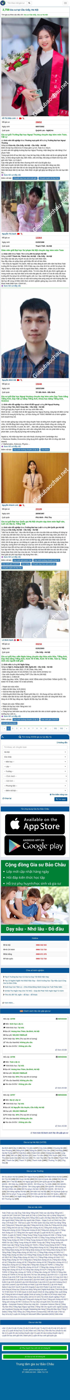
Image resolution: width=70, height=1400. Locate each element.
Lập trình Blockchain (30, 1282)
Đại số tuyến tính (43, 1302)
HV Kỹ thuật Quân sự (59, 1192)
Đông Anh (20, 1150)
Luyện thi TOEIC (15, 1235)
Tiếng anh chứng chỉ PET (12, 1302)
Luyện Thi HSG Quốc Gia (35, 1223)
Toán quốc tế (26, 1215)
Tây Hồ (50, 1158)
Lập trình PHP (14, 1277)
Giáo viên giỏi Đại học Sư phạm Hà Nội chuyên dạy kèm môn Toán (32, 250)
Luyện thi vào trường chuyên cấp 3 (49, 1333)
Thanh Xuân (37, 1160)
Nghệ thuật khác (48, 1289)
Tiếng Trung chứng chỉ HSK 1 (44, 1235)
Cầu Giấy (43, 1148)
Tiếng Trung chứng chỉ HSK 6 (37, 1240)
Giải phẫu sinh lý (27, 1297)
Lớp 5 (27, 1328)
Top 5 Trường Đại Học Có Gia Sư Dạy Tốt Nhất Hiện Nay (27, 977)
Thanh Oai (10, 1160)
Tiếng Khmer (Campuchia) (36, 1312)
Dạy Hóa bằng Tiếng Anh (19, 1218)
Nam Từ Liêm (38, 1155)
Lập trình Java (38, 1277)
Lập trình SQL (61, 1277)
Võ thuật (10, 1223)
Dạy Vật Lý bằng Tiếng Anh (53, 1215)
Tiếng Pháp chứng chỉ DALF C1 (25, 1257)
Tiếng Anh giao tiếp (22, 1225)
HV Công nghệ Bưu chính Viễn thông (46, 1196)
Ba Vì (16, 1148)
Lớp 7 (38, 1328)
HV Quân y (55, 1194)
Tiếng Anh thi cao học (15, 1228)
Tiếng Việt (34, 1218)
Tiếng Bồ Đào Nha (53, 1309)
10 (46, 728)
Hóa (40, 1215)
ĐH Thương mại (8, 1199)
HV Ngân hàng (20, 1196)
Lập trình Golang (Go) (57, 1282)
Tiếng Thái (12, 1312)
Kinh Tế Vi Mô (15, 1292)
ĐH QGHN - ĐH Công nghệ (29, 1187)
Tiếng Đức (28, 1260)
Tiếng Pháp (6, 1252)
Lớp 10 (56, 1328)
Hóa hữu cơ (15, 1297)
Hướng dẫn (62, 743)
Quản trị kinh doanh (29, 1292)
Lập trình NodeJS (8, 1280)
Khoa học (16, 1289)
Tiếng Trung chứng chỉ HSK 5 (13, 1240)
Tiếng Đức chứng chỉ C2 (11, 1265)
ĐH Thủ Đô (6, 1179)
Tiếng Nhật (24, 1247)
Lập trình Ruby (26, 1277)
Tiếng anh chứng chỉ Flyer (36, 1299)
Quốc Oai (13, 1158)
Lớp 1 (4, 1328)
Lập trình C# (50, 1277)
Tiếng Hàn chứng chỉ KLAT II (52, 1267)
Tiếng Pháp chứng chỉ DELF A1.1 (25, 1252)
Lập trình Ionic (55, 1287)
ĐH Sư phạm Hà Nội (10, 1177)
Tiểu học (41, 1331)
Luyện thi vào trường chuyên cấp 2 (21, 1333)
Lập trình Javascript (24, 1280)
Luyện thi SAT (7, 1215)
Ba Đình (5, 1148)
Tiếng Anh (10, 1225)
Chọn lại (7, 798)
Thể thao (59, 1289)
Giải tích (17, 1215)
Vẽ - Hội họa (19, 1223)
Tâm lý (61, 1312)
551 (55, 728)
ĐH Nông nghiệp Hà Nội (16, 1192)
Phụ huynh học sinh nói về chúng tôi (35, 1348)
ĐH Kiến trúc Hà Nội (38, 1192)
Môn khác (59, 1314)
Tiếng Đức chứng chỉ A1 (42, 1260)
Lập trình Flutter (42, 1287)
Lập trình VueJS (14, 1287)
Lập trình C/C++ (53, 1275)
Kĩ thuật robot (56, 1294)
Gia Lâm (47, 1150)
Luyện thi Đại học (15, 1331)
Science (26, 1302)
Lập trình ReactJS (42, 1285)
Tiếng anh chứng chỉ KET (57, 1299)
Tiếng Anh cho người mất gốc (28, 1233)
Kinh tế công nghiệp (46, 1292)
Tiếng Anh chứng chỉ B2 (31, 1230)
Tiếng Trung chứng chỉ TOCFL (26, 1245)
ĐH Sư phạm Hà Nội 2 (30, 1189)
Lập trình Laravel (8, 1285)
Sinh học (58, 1220)
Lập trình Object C (52, 1280)
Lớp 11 (62, 1328)
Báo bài (55, 1218)
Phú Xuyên (53, 1155)
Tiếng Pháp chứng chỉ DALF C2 (51, 1257)
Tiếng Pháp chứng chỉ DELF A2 (14, 1255)
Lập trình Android (14, 1282)
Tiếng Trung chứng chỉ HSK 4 (51, 1238)
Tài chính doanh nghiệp (50, 1297)
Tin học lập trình (24, 1275)
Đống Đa (33, 1150)
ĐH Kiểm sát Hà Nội (38, 1194)
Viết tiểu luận (53, 1312)
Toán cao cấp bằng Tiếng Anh (51, 1213)
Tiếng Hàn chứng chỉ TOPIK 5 (45, 1272)
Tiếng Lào (21, 1312)
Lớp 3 (15, 1328)
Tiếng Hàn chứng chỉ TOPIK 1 (42, 1265)
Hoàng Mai (50, 1153)
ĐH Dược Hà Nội (23, 1179)
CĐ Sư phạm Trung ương (16, 1194)
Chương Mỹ (58, 1148)
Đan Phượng (7, 1150)
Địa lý (58, 1304)
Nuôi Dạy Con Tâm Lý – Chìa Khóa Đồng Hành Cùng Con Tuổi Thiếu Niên (33, 987)
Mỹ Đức (25, 1155)
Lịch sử (51, 1220)
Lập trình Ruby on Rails (25, 1285)
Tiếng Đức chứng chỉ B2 (37, 1262)
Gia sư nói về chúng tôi (35, 1357)
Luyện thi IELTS (47, 1233)
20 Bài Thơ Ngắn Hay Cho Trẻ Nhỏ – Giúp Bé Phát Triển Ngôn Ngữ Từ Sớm (34, 991)
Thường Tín (52, 1160)
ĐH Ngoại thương (31, 1177)
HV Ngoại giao (28, 1182)
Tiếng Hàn (26, 1265)
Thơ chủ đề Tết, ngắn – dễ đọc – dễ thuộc (21, 995)
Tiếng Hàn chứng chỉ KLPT (36, 1270)
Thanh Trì (22, 1160)
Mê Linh (14, 1155)
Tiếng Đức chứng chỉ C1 (57, 1262)
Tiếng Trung (27, 1235)
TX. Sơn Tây (38, 1158)
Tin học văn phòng (38, 1275)
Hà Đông (59, 1150)
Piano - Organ (41, 1220)
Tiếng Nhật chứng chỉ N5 (56, 1250)
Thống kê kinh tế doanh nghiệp (17, 1294)
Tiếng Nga (17, 1307)
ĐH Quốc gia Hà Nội (47, 1182)
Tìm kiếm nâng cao (58, 795)
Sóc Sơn (25, 1158)
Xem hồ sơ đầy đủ (12, 175)
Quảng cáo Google (21, 1309)
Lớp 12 (4, 1331)
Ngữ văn (5, 1218)
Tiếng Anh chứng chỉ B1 (11, 1230)
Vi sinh (37, 1297)
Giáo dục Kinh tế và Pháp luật (13, 1299)
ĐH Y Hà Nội (12, 1182)
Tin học (33, 1302)
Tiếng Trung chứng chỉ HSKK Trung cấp (29, 1243)
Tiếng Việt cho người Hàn (25, 1220)
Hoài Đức (22, 1153)
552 (61, 728)
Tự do (25, 1331)
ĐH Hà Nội (62, 1179)
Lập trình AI (43, 1282)
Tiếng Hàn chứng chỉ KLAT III (13, 1270)
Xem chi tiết (61, 1050)
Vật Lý (35, 1215)
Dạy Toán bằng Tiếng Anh (28, 1213)
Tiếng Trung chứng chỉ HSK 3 (27, 1238)
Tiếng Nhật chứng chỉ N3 (15, 1250)
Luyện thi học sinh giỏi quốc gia (44, 1336)
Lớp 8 (44, 1328)
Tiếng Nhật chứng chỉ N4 (35, 1250)
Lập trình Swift (38, 1280)
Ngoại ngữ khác (28, 1307)
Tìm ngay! (61, 799)
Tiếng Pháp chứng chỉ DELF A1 (51, 1252)
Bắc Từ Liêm (28, 1148)
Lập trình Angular (28, 1287)
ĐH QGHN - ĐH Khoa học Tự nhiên (38, 1184)
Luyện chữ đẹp (45, 1218)
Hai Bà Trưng (7, 1153)
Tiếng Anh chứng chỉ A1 (34, 1228)
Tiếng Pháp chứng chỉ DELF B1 (40, 1255)
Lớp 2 (10, 1328)
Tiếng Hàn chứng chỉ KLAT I (29, 1267)
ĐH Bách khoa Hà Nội (53, 1177)
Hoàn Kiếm (36, 1153)
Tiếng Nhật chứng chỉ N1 (39, 1247)
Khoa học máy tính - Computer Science (39, 1304)
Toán (4, 1213)
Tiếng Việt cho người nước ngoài (48, 1307)
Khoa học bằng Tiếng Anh (31, 1289)
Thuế (62, 1297)
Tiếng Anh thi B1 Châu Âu (41, 1225)
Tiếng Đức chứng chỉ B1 (17, 1262)
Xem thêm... (9, 1003)
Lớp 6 (32, 1328)
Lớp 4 (21, 1328)
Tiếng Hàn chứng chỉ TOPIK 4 (21, 1272)
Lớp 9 (50, 1328)
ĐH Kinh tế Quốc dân (43, 1179)
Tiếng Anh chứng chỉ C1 (50, 1230)
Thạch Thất (63, 1158)
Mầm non (32, 1331)
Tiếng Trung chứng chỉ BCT (50, 1245)
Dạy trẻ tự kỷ (7, 1314)
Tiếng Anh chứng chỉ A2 (53, 1228)
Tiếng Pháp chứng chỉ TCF (12, 1260)
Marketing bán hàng (37, 1309)
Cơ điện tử (46, 1294)
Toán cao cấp (12, 1213)
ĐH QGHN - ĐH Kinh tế (54, 1189)
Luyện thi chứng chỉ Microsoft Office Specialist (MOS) (33, 1314)
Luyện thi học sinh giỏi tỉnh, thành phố (16, 1336)
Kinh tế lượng (35, 1294)
